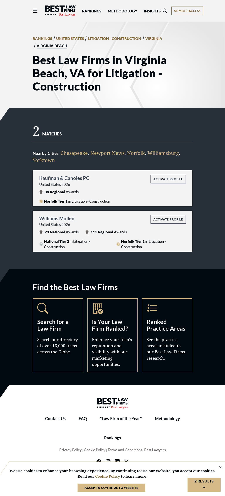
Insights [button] (152, 11)
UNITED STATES (70, 38)
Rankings (112, 437)
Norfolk (136, 153)
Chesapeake (74, 153)
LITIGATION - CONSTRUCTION (114, 38)
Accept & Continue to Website (111, 487)
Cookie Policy (94, 450)
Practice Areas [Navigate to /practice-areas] (167, 335)
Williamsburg (163, 153)
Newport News (107, 153)
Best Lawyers (155, 450)
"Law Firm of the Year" (121, 418)
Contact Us (55, 418)
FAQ (83, 418)
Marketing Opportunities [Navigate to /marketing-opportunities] (112, 335)
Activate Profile (168, 179)
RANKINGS (42, 38)
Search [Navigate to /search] (58, 335)
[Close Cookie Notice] (217, 467)
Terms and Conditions (125, 450)
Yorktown (44, 160)
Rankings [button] (91, 11)
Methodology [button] (122, 11)
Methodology (167, 418)
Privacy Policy (70, 450)
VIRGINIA (153, 38)
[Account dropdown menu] (187, 11)
